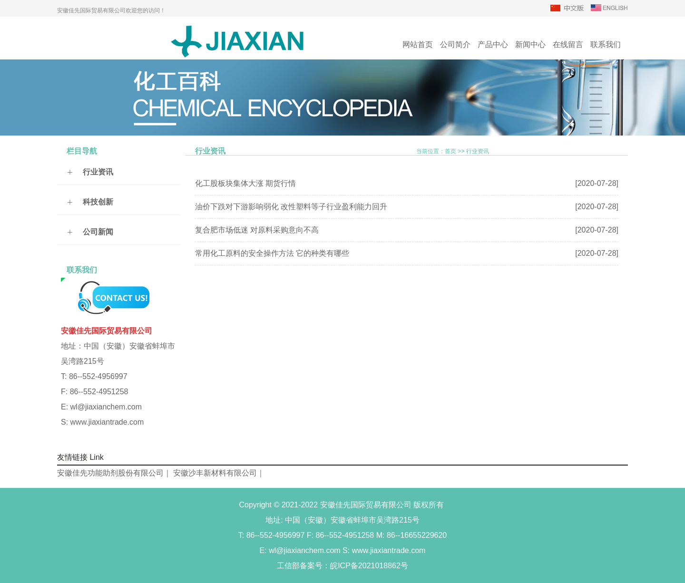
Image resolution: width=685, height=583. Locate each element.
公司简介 (455, 44)
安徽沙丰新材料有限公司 (215, 473)
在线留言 (568, 44)
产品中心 (493, 44)
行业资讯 (98, 172)
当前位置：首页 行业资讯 (452, 151)
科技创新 (98, 202)
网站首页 (417, 44)
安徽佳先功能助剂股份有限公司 (110, 473)
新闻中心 (530, 44)
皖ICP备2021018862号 (369, 566)
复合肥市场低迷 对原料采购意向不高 (257, 230)
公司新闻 (98, 232)
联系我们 (605, 44)
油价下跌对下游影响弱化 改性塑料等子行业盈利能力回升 (291, 207)
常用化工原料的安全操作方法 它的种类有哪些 (272, 253)
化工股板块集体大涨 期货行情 (245, 183)
